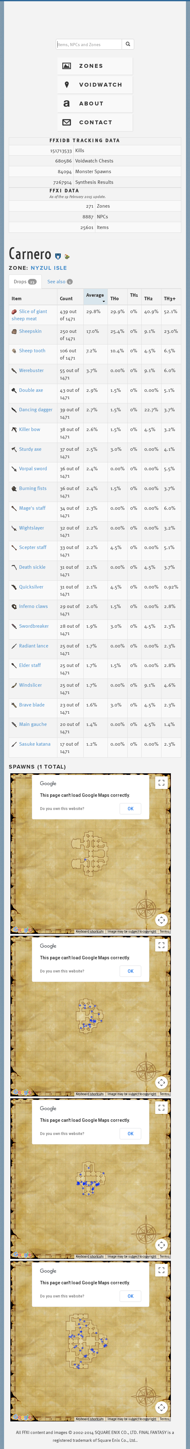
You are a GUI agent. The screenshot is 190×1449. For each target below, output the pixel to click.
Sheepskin (27, 331)
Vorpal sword (29, 468)
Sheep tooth (28, 350)
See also (60, 281)
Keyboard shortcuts (90, 931)
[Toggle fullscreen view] (161, 782)
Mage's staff (28, 508)
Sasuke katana (31, 744)
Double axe (27, 390)
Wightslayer (28, 527)
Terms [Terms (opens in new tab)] (164, 931)
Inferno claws (30, 606)
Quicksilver (27, 586)
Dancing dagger (32, 409)
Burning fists (29, 488)
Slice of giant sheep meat (29, 314)
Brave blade (28, 704)
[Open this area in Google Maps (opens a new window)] (22, 930)
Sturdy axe (26, 449)
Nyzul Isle (49, 267)
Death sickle (28, 567)
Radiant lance (30, 645)
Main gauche (29, 724)
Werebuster (28, 370)
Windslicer (27, 685)
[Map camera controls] (161, 920)
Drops (25, 281)
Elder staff (26, 665)
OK (131, 808)
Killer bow (26, 429)
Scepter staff (29, 547)
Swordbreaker (30, 626)
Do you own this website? (62, 809)
